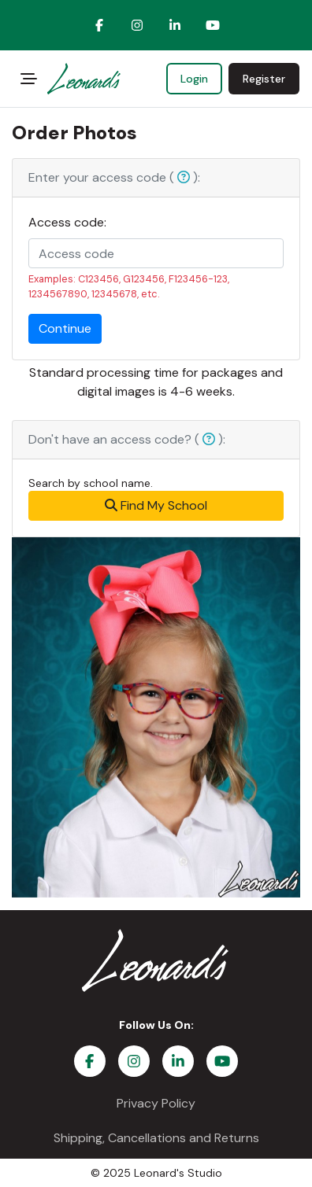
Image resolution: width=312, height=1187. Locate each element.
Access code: (67, 222)
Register (264, 79)
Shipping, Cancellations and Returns (156, 1138)
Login (194, 79)
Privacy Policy (156, 1103)
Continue (65, 328)
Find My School (156, 505)
